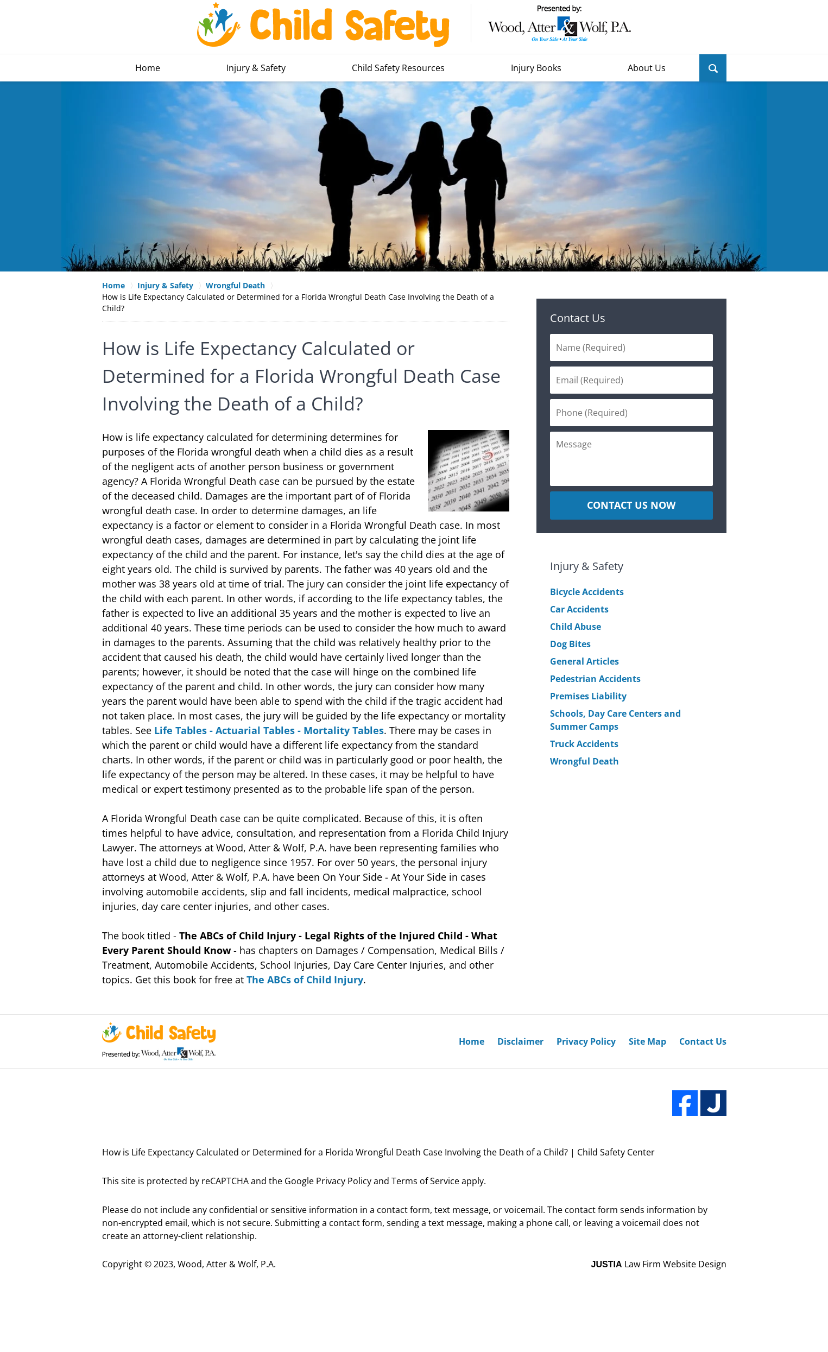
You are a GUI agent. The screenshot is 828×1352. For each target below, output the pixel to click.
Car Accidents (579, 609)
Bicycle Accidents (587, 592)
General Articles (584, 661)
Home (147, 68)
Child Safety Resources (398, 68)
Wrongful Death (584, 761)
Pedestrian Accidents (595, 679)
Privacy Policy (586, 1041)
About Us (647, 68)
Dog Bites (570, 644)
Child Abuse (575, 627)
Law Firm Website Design (658, 1264)
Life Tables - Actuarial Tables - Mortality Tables (269, 730)
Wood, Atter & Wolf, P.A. (227, 1264)
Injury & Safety (256, 68)
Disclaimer (520, 1041)
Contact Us (577, 318)
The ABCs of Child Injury (304, 979)
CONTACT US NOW (631, 504)
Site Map (647, 1041)
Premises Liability (588, 696)
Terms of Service (425, 1181)
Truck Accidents (584, 744)
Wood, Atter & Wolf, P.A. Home (414, 24)
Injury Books (536, 68)
